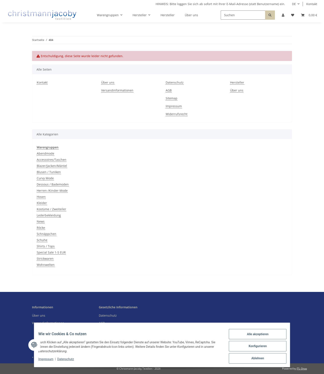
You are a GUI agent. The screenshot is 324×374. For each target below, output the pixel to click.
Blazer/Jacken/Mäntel (52, 166)
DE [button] (294, 4)
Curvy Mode (45, 178)
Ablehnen (255, 359)
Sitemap (171, 98)
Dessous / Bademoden (53, 184)
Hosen (41, 197)
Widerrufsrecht (176, 114)
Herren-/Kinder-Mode (52, 190)
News (41, 221)
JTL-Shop (302, 368)
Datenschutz (68, 360)
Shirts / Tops (46, 246)
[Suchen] (243, 15)
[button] (283, 15)
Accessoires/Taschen (51, 160)
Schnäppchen (46, 234)
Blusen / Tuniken (49, 172)
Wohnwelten (46, 265)
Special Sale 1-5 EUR (51, 252)
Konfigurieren (255, 347)
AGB (169, 90)
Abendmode (45, 153)
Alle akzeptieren (255, 336)
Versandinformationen (117, 90)
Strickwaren (45, 259)
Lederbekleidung (49, 215)
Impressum (48, 360)
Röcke (41, 228)
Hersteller (168, 15)
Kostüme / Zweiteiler (51, 209)
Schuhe (42, 240)
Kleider (42, 203)
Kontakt (311, 4)
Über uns (191, 15)
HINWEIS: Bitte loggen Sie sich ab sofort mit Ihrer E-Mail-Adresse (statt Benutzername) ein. (220, 4)
